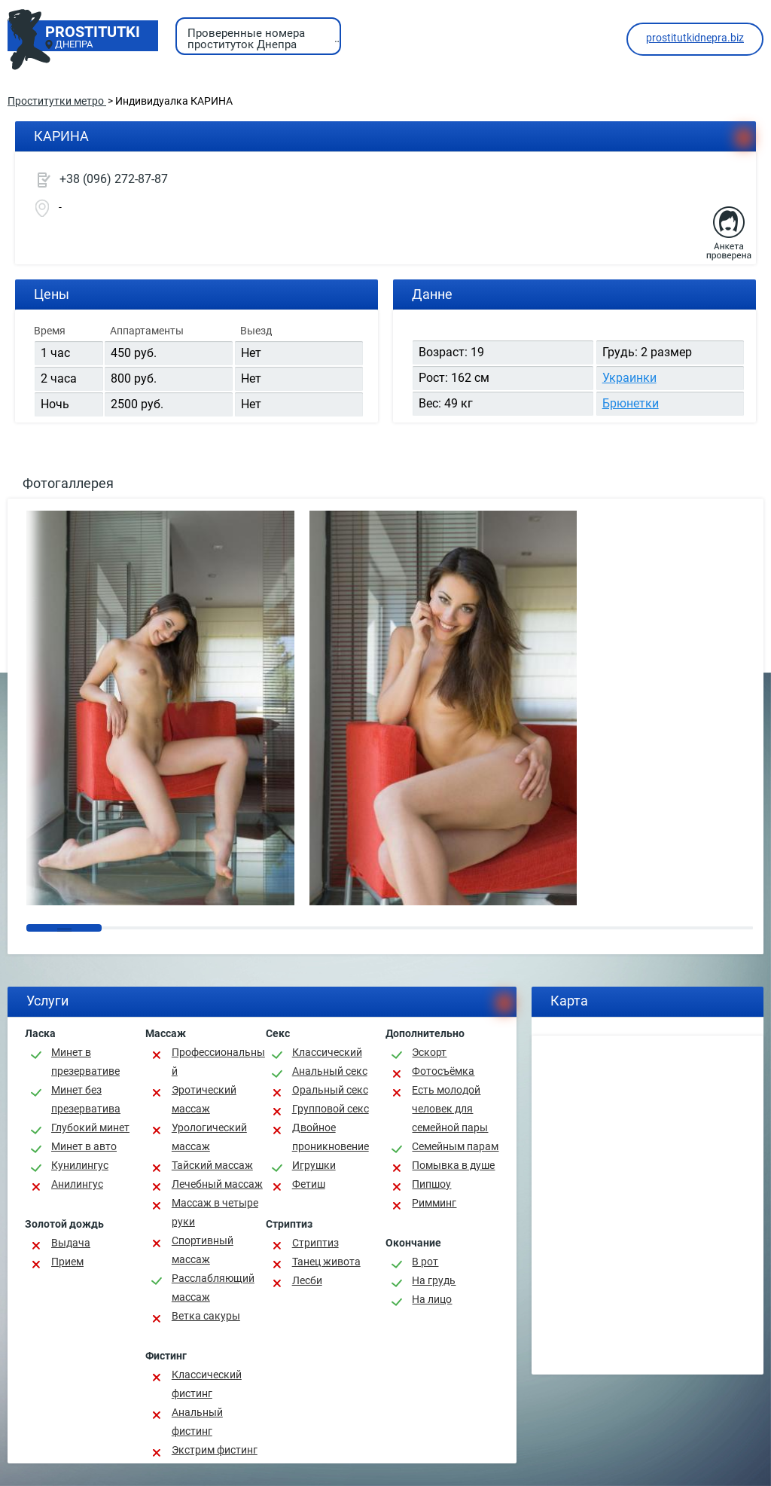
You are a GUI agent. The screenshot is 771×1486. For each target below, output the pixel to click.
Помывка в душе (453, 1165)
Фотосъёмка (443, 1071)
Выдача (70, 1243)
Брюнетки (630, 403)
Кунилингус (79, 1165)
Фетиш (308, 1184)
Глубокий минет (90, 1127)
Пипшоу (431, 1184)
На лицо (432, 1299)
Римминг (434, 1203)
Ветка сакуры (206, 1316)
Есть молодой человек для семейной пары (450, 1109)
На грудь (434, 1280)
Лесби (307, 1280)
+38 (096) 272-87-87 (113, 179)
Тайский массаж (212, 1165)
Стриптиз (315, 1243)
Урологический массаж (209, 1136)
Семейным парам (455, 1146)
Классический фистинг (207, 1384)
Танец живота (326, 1262)
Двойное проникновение (330, 1136)
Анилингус (77, 1184)
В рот (425, 1262)
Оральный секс (330, 1090)
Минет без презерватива (85, 1099)
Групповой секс (330, 1109)
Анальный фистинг (197, 1421)
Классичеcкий (327, 1052)
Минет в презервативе (85, 1061)
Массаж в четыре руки (215, 1212)
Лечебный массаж (217, 1184)
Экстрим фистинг (215, 1450)
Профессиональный (218, 1061)
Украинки (629, 378)
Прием (67, 1262)
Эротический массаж (204, 1099)
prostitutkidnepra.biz (695, 38)
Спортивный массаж (202, 1249)
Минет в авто (84, 1146)
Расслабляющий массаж (213, 1287)
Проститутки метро (57, 101)
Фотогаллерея (68, 483)
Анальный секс (329, 1071)
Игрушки (314, 1165)
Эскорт (429, 1052)
